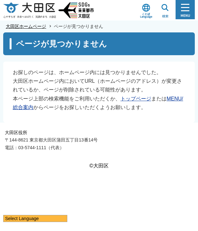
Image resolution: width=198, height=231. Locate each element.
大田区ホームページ (26, 26)
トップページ (135, 98)
